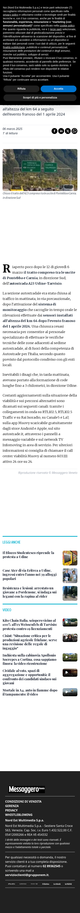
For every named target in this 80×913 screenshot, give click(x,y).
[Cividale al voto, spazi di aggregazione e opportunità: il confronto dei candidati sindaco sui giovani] (31, 677)
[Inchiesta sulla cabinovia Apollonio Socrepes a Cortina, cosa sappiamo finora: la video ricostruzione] (31, 659)
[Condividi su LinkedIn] (61, 131)
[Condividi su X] (68, 131)
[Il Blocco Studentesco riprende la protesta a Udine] (31, 555)
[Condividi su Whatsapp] (74, 131)
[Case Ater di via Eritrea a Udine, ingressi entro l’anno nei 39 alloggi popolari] (31, 574)
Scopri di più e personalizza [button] (40, 97)
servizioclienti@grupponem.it (27, 875)
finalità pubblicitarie (14, 47)
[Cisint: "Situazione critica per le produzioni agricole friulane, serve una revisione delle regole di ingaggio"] (31, 642)
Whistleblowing (19, 815)
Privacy (11, 810)
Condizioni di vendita (23, 801)
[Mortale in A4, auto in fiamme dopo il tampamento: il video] (31, 692)
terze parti (56, 29)
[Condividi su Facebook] (54, 131)
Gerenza (12, 806)
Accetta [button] (58, 88)
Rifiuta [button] (21, 88)
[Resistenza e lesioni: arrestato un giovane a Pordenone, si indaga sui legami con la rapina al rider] (31, 592)
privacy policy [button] (10, 14)
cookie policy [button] (67, 25)
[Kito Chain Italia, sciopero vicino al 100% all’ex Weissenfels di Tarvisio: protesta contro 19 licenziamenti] (31, 624)
